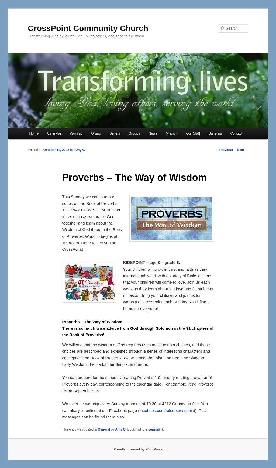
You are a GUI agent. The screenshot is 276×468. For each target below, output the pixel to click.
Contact (236, 133)
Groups (134, 133)
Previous (224, 150)
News (153, 133)
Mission (172, 133)
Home (34, 133)
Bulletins (215, 133)
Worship (76, 133)
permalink (156, 429)
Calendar (54, 133)
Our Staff (193, 133)
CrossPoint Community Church (88, 28)
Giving (96, 133)
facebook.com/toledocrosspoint (167, 410)
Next (242, 150)
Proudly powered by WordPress (137, 449)
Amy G (79, 150)
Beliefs (114, 133)
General (104, 429)
